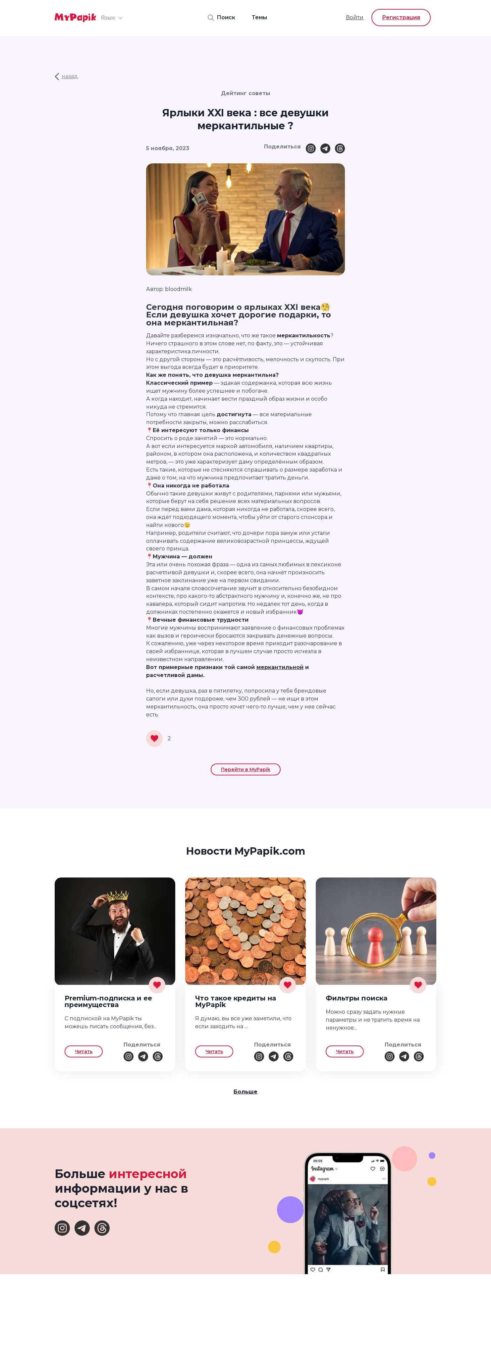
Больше (245, 1092)
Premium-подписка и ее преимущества (108, 1001)
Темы (259, 17)
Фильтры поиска (356, 998)
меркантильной (279, 667)
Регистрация (401, 17)
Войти (354, 17)
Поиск (221, 18)
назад (66, 77)
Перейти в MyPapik (245, 769)
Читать (83, 1051)
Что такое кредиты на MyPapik (235, 1001)
